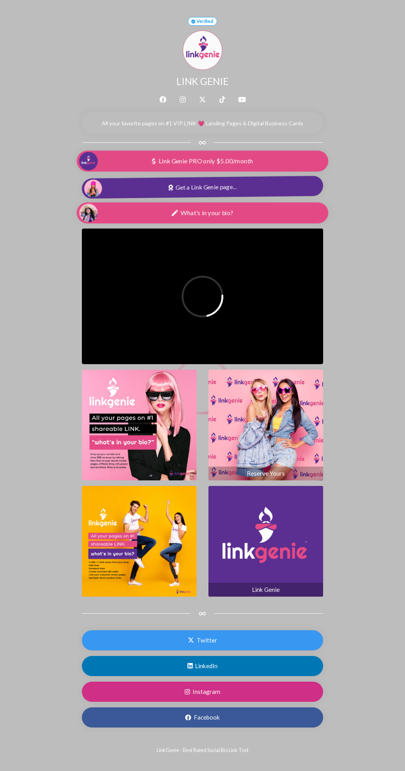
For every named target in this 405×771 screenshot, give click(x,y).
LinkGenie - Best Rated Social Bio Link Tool (202, 750)
